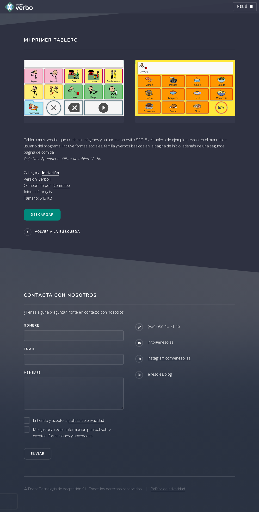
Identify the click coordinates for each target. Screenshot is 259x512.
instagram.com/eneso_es (169, 358)
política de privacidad (86, 420)
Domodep (61, 185)
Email (29, 349)
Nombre (31, 325)
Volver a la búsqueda (57, 232)
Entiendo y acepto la (68, 420)
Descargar (42, 215)
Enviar (38, 454)
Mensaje (32, 373)
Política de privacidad (168, 488)
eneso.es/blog (160, 374)
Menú (242, 7)
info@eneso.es (160, 342)
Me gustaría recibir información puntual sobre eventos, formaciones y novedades (72, 432)
